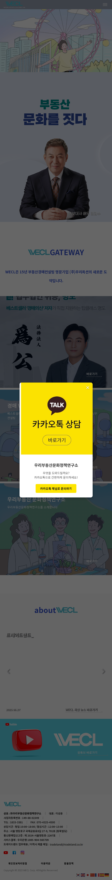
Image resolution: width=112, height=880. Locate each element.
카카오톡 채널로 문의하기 (56, 488)
